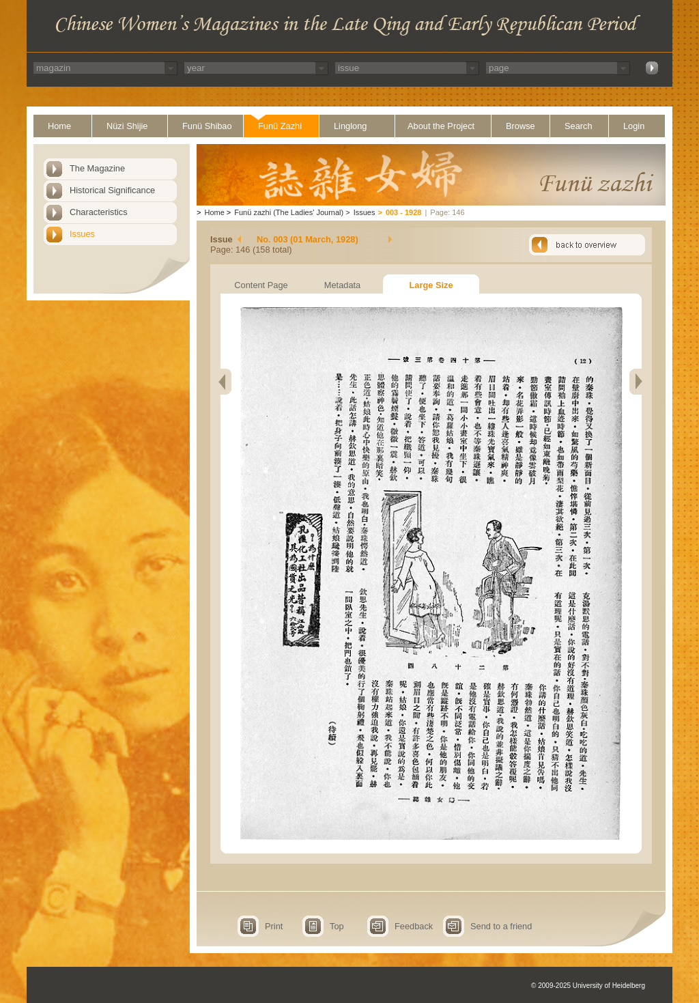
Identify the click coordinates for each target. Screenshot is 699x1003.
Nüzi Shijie (126, 126)
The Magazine (97, 168)
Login (633, 126)
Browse (520, 126)
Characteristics (99, 212)
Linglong (350, 126)
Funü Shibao (207, 126)
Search (579, 126)
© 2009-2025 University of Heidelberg (588, 985)
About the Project (441, 126)
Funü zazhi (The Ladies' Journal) (288, 212)
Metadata (342, 285)
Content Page (260, 285)
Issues (82, 234)
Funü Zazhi (280, 126)
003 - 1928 (404, 212)
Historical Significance (112, 190)
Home (59, 126)
